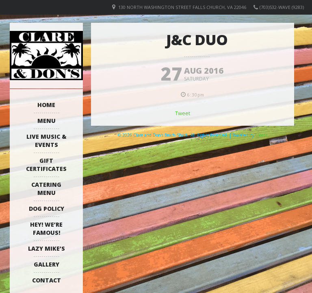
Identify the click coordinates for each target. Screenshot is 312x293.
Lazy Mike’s (46, 248)
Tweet (182, 113)
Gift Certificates (46, 165)
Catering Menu (46, 189)
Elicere (261, 135)
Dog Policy (46, 208)
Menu (46, 121)
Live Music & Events (46, 141)
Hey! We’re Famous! (46, 228)
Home (46, 105)
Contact (46, 280)
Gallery (46, 264)
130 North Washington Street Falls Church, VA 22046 (182, 7)
